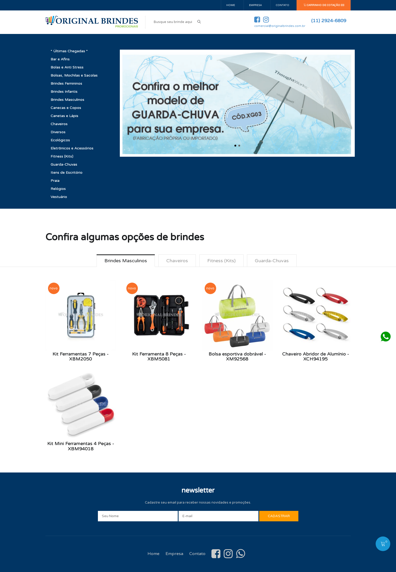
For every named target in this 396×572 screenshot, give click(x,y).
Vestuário (59, 197)
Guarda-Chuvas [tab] (272, 261)
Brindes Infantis (64, 91)
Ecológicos (60, 140)
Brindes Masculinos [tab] (125, 261)
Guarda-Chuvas (64, 164)
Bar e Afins (60, 59)
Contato (282, 5)
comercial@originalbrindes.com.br (279, 26)
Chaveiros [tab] (177, 261)
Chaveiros (59, 124)
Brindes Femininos (66, 83)
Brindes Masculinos (67, 99)
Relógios (58, 188)
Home (230, 5)
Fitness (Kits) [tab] (221, 261)
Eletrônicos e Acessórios (72, 148)
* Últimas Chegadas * (69, 51)
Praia (55, 180)
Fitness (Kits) (62, 156)
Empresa (255, 5)
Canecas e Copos (66, 108)
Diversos (58, 132)
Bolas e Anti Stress (67, 67)
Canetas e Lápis (64, 116)
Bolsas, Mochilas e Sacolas (74, 75)
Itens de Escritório (66, 172)
